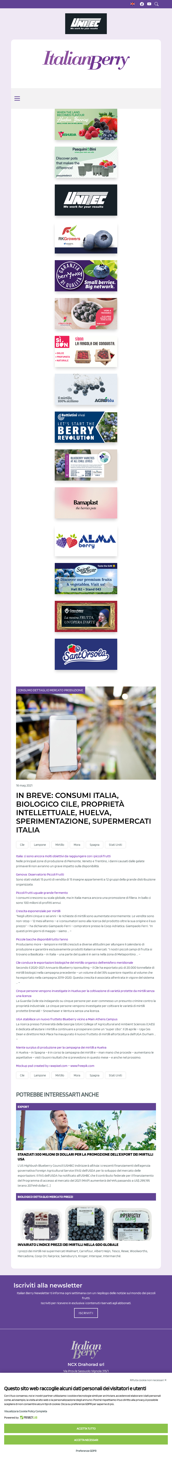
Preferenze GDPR (86, 1450)
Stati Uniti (115, 845)
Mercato (57, 690)
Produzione (74, 690)
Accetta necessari (86, 1440)
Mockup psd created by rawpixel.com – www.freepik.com (55, 1066)
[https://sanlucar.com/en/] (86, 582)
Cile (22, 845)
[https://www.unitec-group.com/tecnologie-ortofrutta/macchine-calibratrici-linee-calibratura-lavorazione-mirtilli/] (86, 203)
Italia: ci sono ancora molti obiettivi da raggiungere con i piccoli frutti (63, 856)
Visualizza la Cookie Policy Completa (25, 1411)
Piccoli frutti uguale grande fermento (42, 893)
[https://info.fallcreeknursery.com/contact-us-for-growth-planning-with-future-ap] (86, 468)
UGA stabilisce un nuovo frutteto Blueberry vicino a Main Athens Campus (66, 1019)
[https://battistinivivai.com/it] (86, 430)
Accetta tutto (86, 1428)
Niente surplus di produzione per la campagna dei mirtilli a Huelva (61, 1047)
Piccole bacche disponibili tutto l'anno (42, 939)
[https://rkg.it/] (86, 241)
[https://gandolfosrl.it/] (86, 544)
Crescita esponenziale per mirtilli (38, 911)
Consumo (25, 690)
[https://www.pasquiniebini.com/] (86, 165)
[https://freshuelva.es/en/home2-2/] (86, 128)
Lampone (40, 845)
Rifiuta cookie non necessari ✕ (148, 1380)
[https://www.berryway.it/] (86, 279)
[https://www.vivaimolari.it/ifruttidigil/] (86, 317)
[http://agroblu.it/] (86, 393)
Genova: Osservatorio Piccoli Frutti (40, 874)
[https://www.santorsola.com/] (86, 658)
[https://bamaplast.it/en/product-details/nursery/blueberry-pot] (86, 506)
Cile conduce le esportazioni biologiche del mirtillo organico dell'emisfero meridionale (74, 963)
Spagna (94, 845)
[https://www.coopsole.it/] (86, 355)
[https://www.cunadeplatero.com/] (86, 620)
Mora (77, 845)
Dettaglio (41, 690)
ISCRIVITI (86, 1313)
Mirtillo (59, 845)
